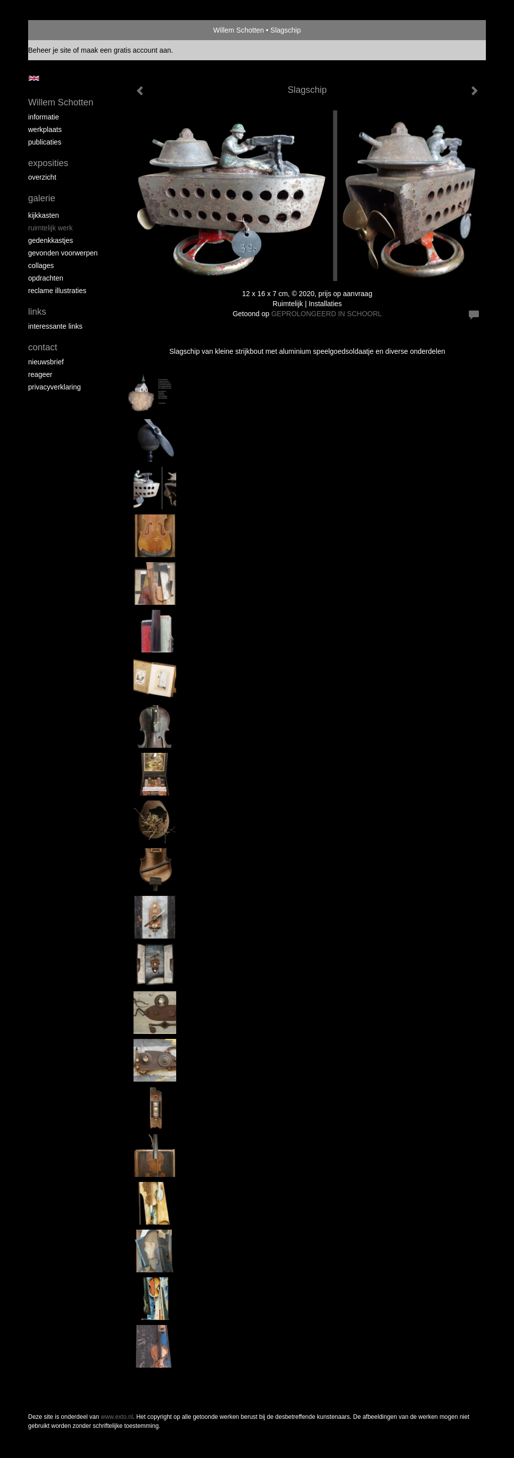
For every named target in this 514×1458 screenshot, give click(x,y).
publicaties (44, 142)
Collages (41, 265)
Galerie (41, 198)
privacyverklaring (54, 387)
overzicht (42, 177)
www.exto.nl (117, 1416)
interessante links (55, 326)
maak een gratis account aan (126, 50)
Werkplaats (45, 129)
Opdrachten (45, 278)
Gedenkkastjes (50, 240)
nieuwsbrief (46, 362)
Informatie (43, 117)
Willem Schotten (238, 30)
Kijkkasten (43, 215)
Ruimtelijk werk (50, 228)
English (34, 78)
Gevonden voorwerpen (63, 253)
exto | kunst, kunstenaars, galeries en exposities (56, 30)
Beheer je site (49, 50)
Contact (42, 347)
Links (37, 312)
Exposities (48, 163)
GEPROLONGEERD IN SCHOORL (326, 314)
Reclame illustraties (57, 291)
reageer (40, 374)
